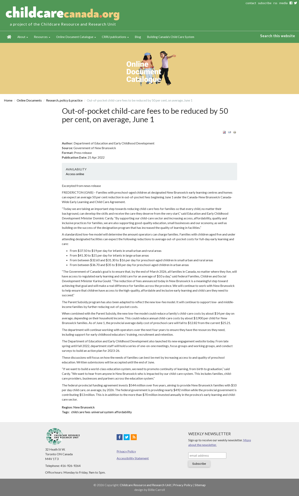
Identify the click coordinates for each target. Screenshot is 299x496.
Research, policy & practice (64, 100)
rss (275, 3)
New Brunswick (84, 407)
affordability (123, 412)
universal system (102, 412)
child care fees (80, 412)
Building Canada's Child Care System (170, 37)
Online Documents (29, 100)
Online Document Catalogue (76, 37)
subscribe (264, 3)
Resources (42, 37)
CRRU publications (115, 37)
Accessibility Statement (133, 458)
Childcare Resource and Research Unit (145, 485)
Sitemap (200, 485)
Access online (75, 174)
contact (251, 3)
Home (9, 37)
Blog (138, 37)
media (283, 3)
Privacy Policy (126, 451)
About (22, 37)
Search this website (277, 36)
